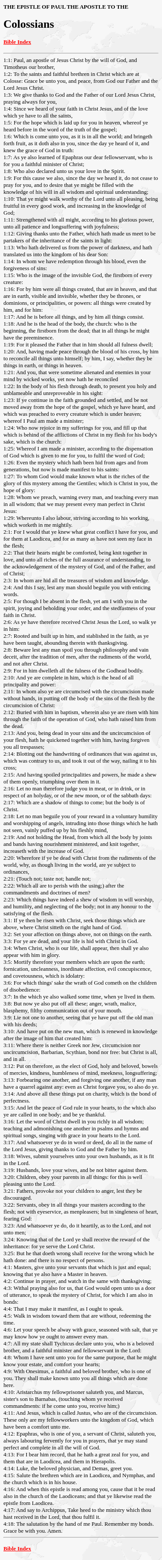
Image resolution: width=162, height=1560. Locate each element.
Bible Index (17, 42)
